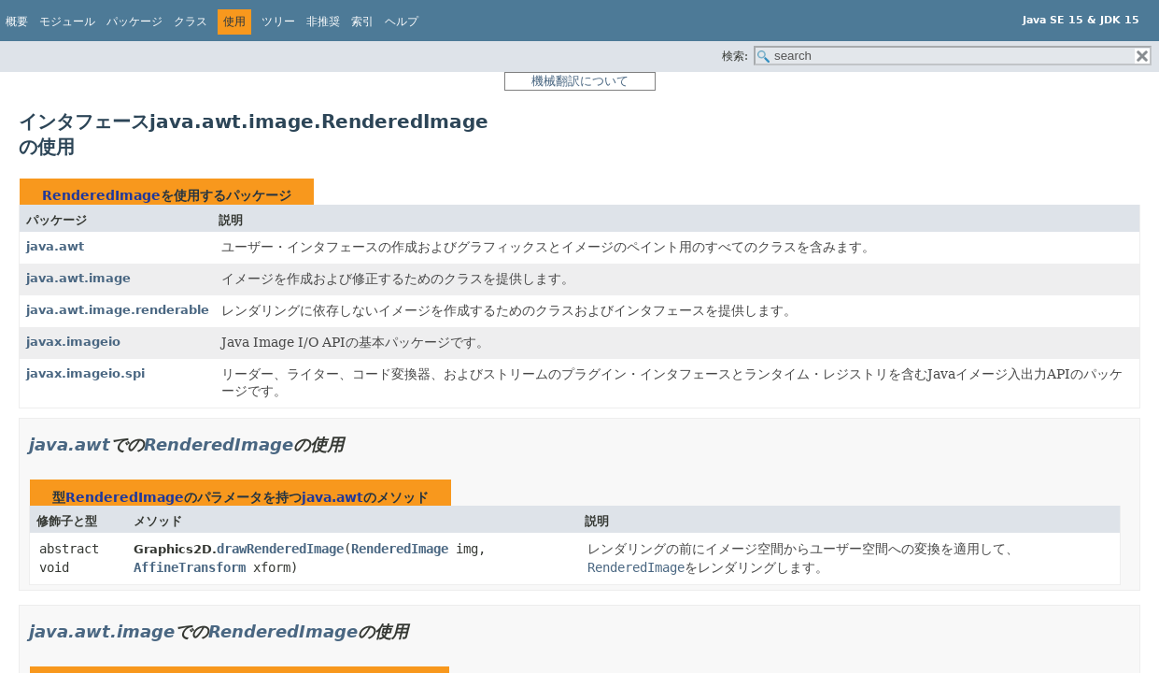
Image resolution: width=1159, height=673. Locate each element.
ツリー (278, 21)
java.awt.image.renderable (117, 310)
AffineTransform (190, 567)
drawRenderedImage (280, 548)
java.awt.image (78, 278)
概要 (17, 21)
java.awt (55, 246)
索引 (362, 21)
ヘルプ (401, 21)
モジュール (67, 21)
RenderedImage (101, 195)
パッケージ (134, 21)
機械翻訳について (580, 81)
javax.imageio (73, 342)
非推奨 (323, 21)
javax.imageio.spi (85, 373)
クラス (190, 21)
